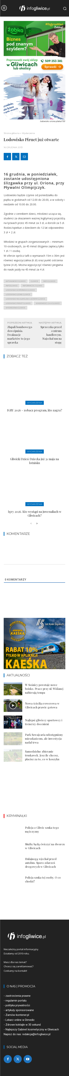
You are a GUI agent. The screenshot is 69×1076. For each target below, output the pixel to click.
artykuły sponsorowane (20, 1010)
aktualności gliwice (16, 281)
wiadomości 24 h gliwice (48, 303)
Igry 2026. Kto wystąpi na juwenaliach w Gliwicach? (34, 513)
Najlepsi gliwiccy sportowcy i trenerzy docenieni (43, 722)
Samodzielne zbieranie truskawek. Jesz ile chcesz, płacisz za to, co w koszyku (42, 755)
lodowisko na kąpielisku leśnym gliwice (25, 299)
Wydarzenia (28, 133)
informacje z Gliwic (32, 286)
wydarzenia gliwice (15, 308)
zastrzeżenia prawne (18, 995)
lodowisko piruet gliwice (18, 303)
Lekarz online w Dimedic (20, 1020)
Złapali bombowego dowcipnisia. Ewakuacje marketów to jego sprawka (19, 334)
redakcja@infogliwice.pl (36, 1034)
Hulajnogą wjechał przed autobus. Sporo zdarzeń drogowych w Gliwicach (40, 862)
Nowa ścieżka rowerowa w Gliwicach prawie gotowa (42, 705)
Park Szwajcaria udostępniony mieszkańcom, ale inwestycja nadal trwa (44, 738)
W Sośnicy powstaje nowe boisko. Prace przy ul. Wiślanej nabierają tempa (44, 688)
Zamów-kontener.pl (17, 1015)
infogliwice (11, 286)
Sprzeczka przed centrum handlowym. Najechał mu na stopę (51, 334)
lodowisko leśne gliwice (18, 294)
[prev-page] (31, 523)
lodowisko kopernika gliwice (20, 290)
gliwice (34, 281)
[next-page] (37, 523)
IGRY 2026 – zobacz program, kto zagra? (34, 410)
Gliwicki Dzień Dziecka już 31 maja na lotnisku (34, 461)
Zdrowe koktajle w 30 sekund (23, 1024)
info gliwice (49, 281)
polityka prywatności (18, 1005)
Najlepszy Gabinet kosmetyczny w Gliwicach (32, 1029)
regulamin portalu (16, 1000)
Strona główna (12, 133)
